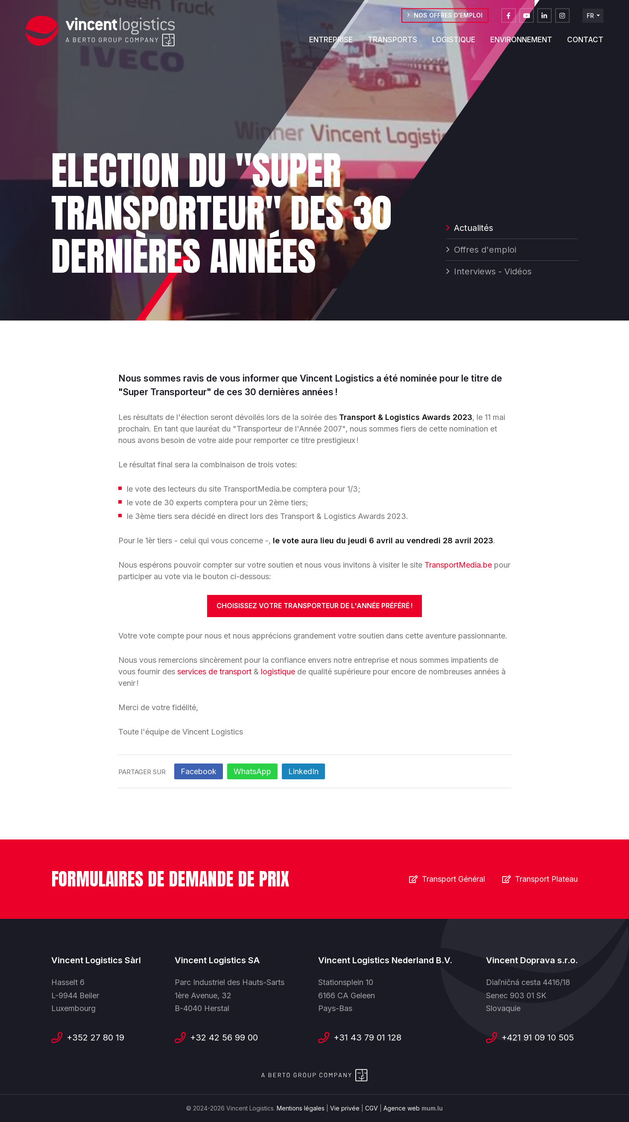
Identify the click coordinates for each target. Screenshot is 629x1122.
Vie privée (345, 1108)
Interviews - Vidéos (493, 273)
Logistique (453, 43)
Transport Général (453, 878)
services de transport (214, 671)
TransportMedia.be (458, 564)
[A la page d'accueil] (100, 31)
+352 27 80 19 (95, 1037)
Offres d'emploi (485, 251)
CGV (371, 1108)
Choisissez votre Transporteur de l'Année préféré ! (314, 605)
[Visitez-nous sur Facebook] (508, 19)
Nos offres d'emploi (448, 18)
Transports (392, 43)
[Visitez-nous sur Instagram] (562, 19)
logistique (279, 671)
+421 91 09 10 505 (537, 1037)
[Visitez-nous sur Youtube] (526, 19)
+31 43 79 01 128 (367, 1037)
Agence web (401, 1108)
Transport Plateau (546, 878)
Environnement (521, 43)
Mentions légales (301, 1108)
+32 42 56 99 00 (224, 1037)
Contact (585, 43)
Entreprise (331, 43)
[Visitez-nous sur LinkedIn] (544, 19)
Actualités (473, 229)
